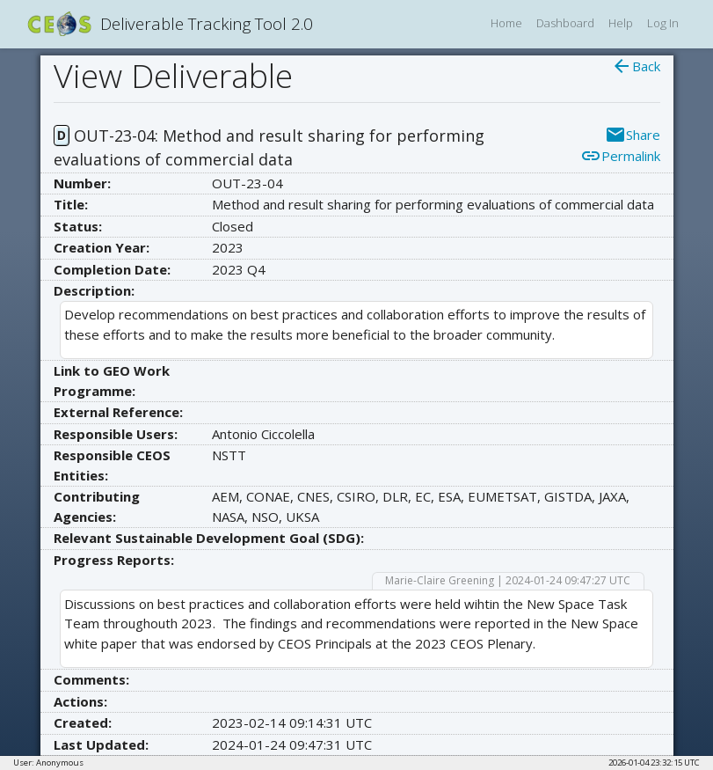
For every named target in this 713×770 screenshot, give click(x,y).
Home (506, 23)
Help (620, 23)
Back (635, 66)
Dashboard (565, 23)
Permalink (620, 156)
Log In (663, 23)
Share (632, 134)
